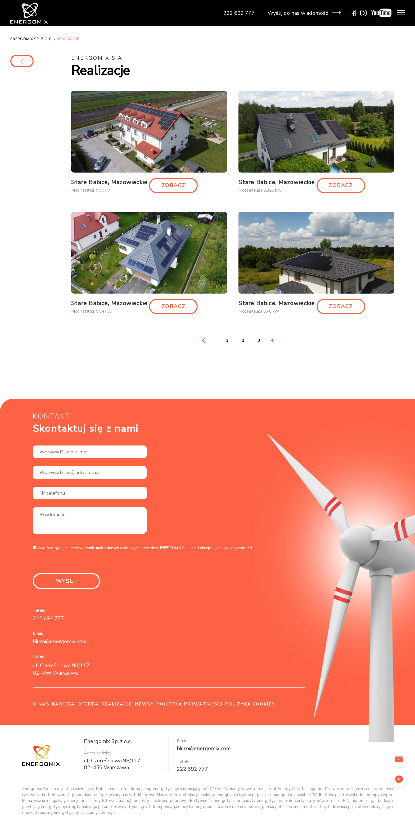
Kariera (63, 706)
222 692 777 (48, 620)
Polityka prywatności (189, 706)
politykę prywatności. (235, 549)
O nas (41, 706)
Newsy (144, 706)
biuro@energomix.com (60, 643)
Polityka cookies (250, 706)
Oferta (88, 706)
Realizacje (116, 706)
